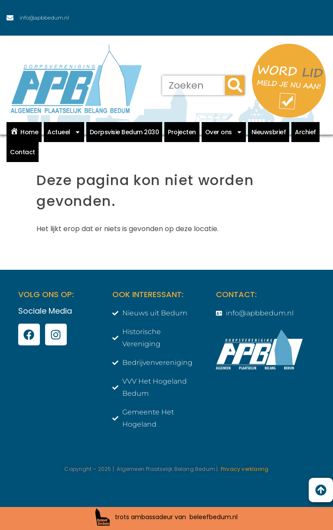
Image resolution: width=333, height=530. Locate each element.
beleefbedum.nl (213, 517)
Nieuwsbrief (268, 132)
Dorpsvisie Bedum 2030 (124, 132)
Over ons (223, 132)
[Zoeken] (235, 85)
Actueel (64, 132)
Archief (305, 132)
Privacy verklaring (245, 469)
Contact (22, 152)
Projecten (182, 132)
